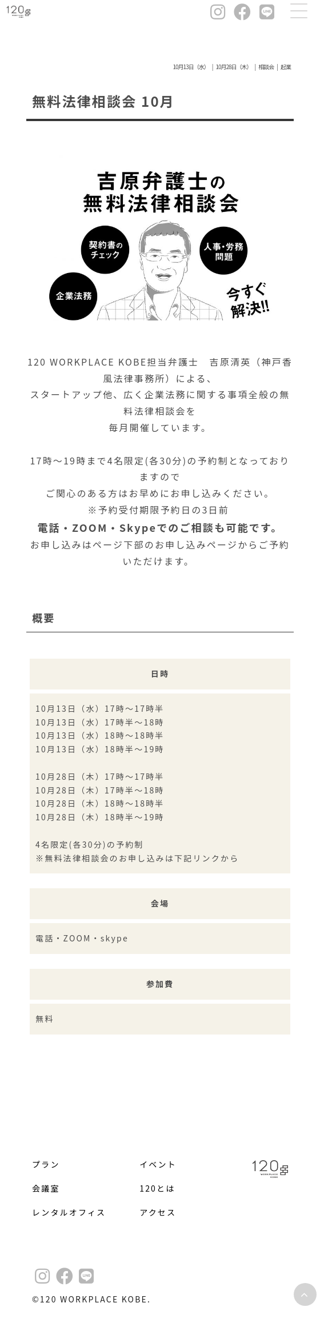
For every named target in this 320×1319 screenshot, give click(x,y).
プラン (46, 1164)
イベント (158, 1164)
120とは (157, 1188)
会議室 (46, 1188)
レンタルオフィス (69, 1212)
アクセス (157, 1212)
